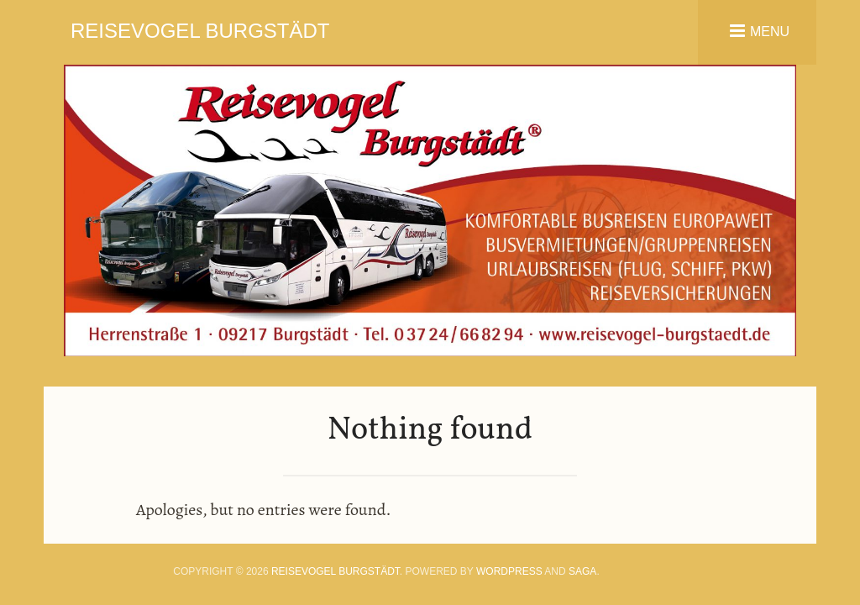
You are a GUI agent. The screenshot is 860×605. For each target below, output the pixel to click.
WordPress (509, 571)
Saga (582, 571)
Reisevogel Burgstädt (200, 30)
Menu (769, 31)
